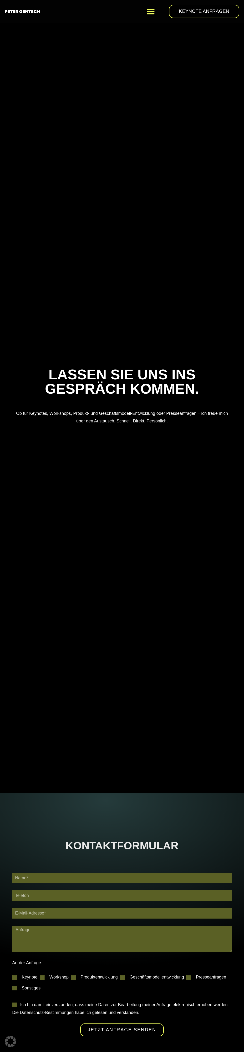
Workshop (59, 977)
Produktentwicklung (99, 977)
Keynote (29, 977)
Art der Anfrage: (27, 963)
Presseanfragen (211, 977)
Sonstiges (31, 988)
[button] (150, 11)
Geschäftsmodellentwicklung (157, 977)
